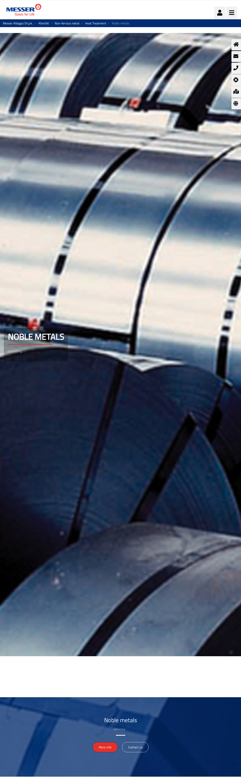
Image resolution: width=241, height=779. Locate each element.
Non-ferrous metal (67, 23)
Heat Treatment (95, 23)
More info (105, 747)
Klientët (43, 23)
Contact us (135, 747)
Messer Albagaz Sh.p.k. (18, 23)
